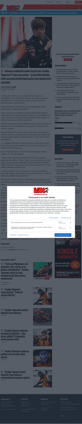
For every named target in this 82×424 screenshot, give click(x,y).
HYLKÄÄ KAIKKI (53, 218)
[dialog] (41, 212)
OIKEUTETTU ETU (23, 235)
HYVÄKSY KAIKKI (66, 218)
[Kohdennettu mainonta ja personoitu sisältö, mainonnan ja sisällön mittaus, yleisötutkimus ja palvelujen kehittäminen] (41, 227)
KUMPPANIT (13, 235)
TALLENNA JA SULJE (63, 235)
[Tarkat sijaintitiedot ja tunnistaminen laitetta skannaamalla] (41, 222)
